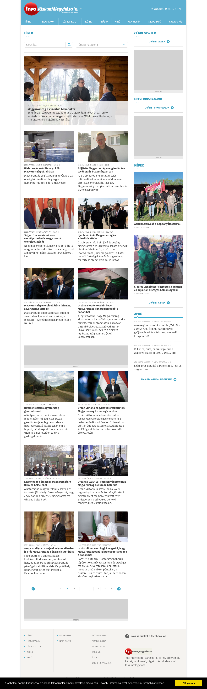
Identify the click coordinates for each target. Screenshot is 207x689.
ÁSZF (94, 657)
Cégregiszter (70, 22)
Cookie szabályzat (102, 663)
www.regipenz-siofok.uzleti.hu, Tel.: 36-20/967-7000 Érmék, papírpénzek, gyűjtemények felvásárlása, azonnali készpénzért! (157, 330)
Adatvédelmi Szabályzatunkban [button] (146, 683)
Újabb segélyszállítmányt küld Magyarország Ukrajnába (42, 170)
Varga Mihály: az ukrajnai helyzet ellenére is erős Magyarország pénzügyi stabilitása (49, 550)
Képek (88, 22)
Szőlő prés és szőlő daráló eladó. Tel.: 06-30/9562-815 (158, 368)
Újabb (33, 589)
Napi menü (65, 641)
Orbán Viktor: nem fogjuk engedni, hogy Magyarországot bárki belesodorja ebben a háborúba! (102, 552)
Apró (117, 22)
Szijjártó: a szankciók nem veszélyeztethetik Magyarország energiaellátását (43, 238)
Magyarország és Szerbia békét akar (51, 109)
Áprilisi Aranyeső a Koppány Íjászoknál (157, 224)
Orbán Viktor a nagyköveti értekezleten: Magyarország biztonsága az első (101, 409)
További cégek (156, 41)
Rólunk (96, 652)
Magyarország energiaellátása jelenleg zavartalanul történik (47, 307)
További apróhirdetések (156, 379)
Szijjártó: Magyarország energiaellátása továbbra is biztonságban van (101, 170)
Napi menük (134, 22)
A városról (175, 22)
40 (112, 588)
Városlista (81, 9)
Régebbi (119, 589)
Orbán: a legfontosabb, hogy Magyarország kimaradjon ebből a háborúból (98, 309)
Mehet (69, 45)
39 (105, 588)
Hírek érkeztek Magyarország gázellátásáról (41, 409)
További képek (156, 302)
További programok (156, 107)
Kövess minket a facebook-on (148, 636)
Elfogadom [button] (189, 683)
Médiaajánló (99, 635)
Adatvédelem (99, 641)
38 (98, 588)
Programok (47, 22)
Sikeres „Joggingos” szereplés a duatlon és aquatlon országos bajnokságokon (158, 288)
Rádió (104, 22)
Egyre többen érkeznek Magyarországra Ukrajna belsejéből (47, 483)
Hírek (28, 22)
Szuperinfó (154, 22)
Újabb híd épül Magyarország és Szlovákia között (97, 237)
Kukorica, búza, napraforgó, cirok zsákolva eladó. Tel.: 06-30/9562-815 (155, 351)
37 (91, 588)
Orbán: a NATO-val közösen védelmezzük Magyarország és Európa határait (102, 483)
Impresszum (98, 646)
